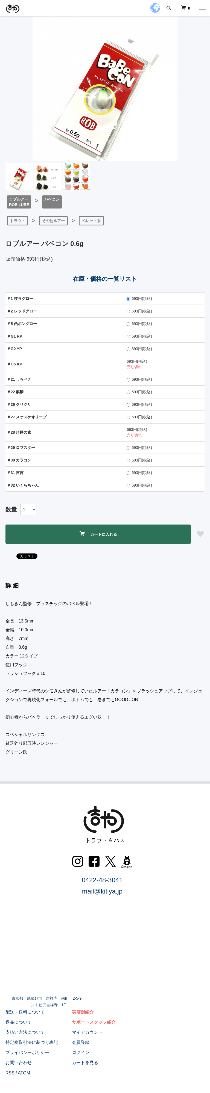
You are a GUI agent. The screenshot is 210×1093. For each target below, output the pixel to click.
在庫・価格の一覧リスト (105, 279)
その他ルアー (53, 221)
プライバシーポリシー (27, 1052)
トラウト (17, 221)
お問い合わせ (18, 1062)
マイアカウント (87, 1032)
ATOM (24, 1073)
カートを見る (85, 1062)
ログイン (80, 1052)
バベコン (52, 199)
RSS (9, 1073)
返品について (18, 1022)
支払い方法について (25, 1032)
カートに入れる (98, 534)
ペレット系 (91, 221)
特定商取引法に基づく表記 (31, 1042)
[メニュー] (202, 8)
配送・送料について (25, 1012)
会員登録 (80, 1042)
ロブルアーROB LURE (19, 202)
